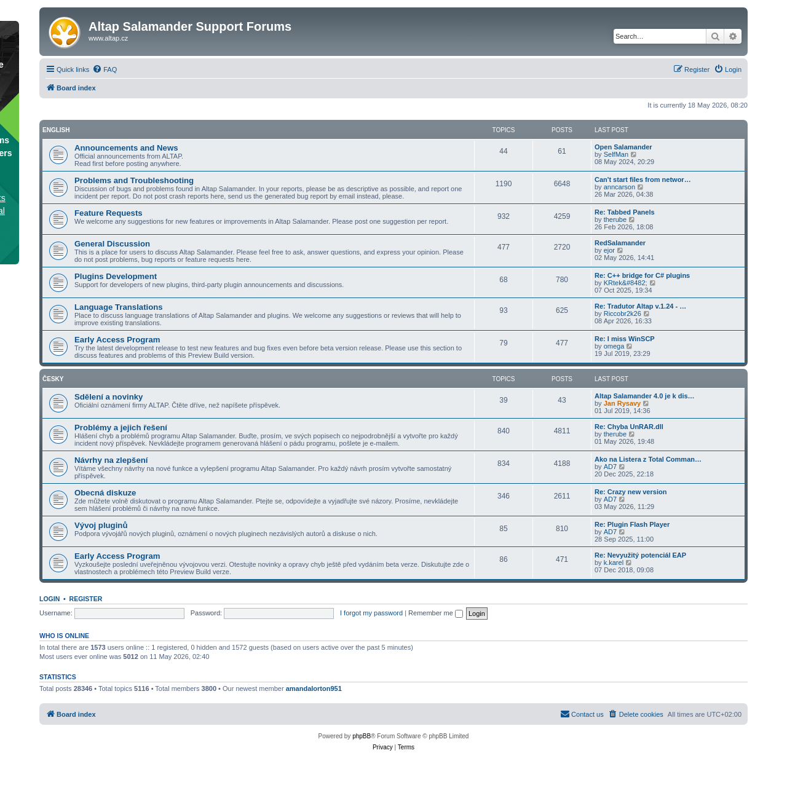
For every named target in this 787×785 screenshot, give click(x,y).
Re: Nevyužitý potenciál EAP (640, 555)
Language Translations (118, 307)
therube (615, 219)
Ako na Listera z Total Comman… (648, 459)
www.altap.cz (108, 38)
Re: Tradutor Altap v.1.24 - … (640, 306)
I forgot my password (371, 613)
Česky (52, 379)
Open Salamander (623, 147)
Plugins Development (115, 276)
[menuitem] (104, 69)
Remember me (435, 613)
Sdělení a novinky (108, 396)
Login (49, 598)
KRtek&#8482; (625, 282)
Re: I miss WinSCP (625, 338)
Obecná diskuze (105, 492)
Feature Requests (108, 213)
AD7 (610, 466)
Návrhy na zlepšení (111, 460)
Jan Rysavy (622, 403)
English (55, 130)
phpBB (361, 736)
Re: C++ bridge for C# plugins (642, 275)
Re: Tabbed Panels (625, 212)
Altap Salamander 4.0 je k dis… (645, 396)
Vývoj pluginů (100, 525)
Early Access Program (117, 339)
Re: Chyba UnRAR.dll (629, 426)
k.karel (613, 562)
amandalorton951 (314, 688)
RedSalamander (620, 243)
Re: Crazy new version (630, 491)
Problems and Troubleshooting (134, 180)
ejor (609, 250)
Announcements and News (126, 147)
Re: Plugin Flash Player (632, 524)
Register (86, 598)
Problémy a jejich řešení (120, 427)
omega (614, 346)
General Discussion (112, 243)
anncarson (619, 187)
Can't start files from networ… (643, 179)
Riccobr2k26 (622, 313)
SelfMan (616, 154)
